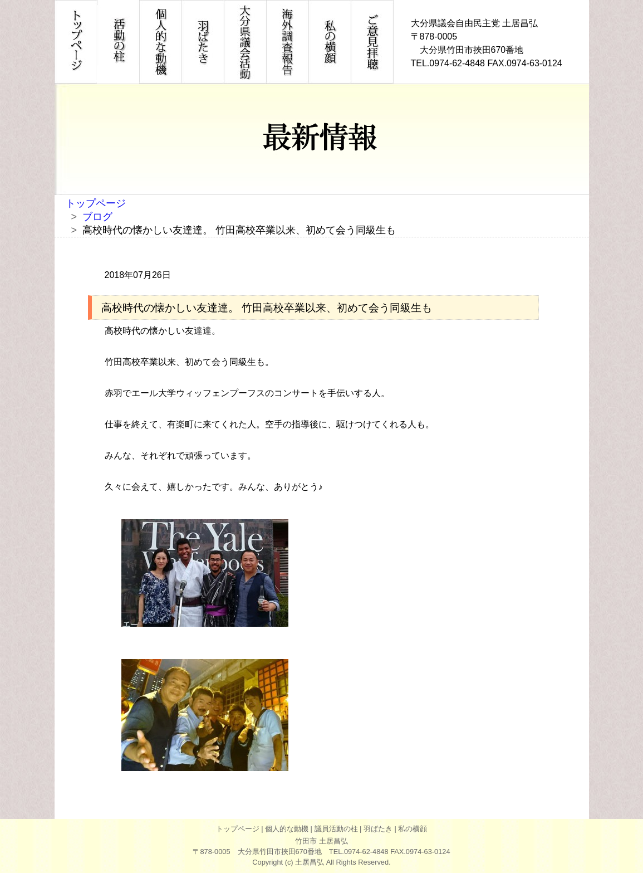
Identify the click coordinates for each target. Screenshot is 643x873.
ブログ (97, 216)
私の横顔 (412, 829)
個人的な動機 (286, 829)
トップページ (96, 203)
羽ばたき (378, 829)
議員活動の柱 (336, 829)
